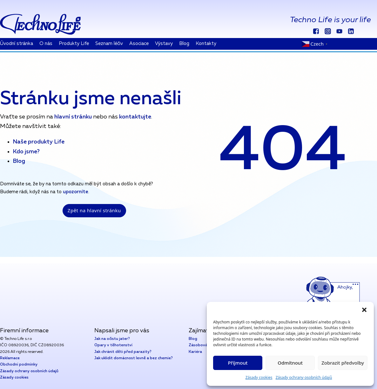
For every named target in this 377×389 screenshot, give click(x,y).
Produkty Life (74, 43)
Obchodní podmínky (18, 365)
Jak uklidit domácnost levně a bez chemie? (133, 358)
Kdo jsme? (26, 152)
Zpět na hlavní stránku (94, 210)
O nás (45, 43)
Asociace (139, 43)
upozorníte (75, 191)
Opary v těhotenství (113, 345)
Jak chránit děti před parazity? (122, 352)
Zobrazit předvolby (342, 363)
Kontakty (206, 43)
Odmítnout (290, 363)
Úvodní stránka (16, 43)
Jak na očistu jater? (112, 339)
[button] (364, 310)
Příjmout (237, 363)
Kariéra (195, 352)
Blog (184, 43)
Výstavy (164, 43)
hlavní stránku (72, 117)
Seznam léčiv (109, 43)
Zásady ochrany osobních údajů (304, 377)
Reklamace (10, 358)
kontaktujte (135, 117)
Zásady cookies (259, 377)
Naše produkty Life (38, 142)
